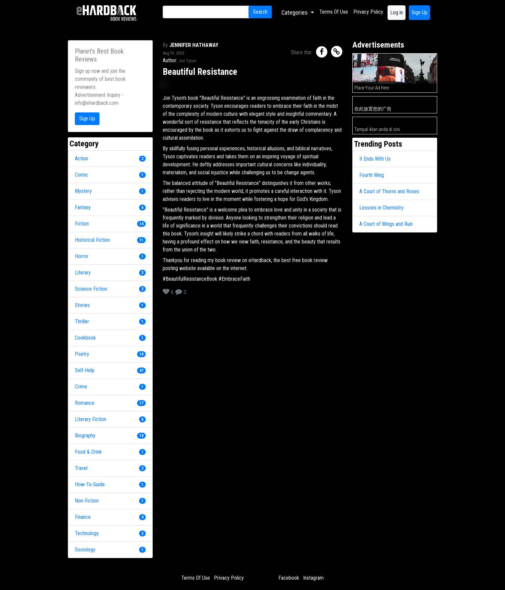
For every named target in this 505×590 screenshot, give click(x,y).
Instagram (313, 578)
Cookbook (85, 338)
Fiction (82, 224)
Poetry (82, 354)
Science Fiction (91, 289)
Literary (83, 272)
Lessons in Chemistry (381, 208)
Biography (85, 435)
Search (260, 12)
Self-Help (84, 370)
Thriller (82, 321)
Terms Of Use (333, 12)
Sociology (85, 549)
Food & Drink (88, 452)
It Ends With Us (375, 159)
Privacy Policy (368, 12)
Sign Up (419, 12)
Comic (81, 175)
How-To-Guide (90, 484)
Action (81, 158)
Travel (81, 468)
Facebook (288, 578)
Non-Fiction (87, 501)
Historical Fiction (92, 240)
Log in (396, 12)
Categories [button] (295, 12)
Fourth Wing (371, 175)
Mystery (83, 191)
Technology (87, 533)
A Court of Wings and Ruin (386, 224)
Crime (81, 386)
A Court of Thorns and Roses (389, 191)
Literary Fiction (90, 419)
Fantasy (83, 207)
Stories (82, 305)
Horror (81, 256)
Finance (83, 517)
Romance (84, 403)
